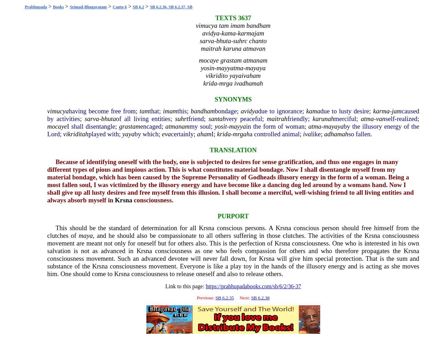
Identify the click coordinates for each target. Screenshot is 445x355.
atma (367, 118)
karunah (323, 118)
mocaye (57, 126)
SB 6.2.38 (260, 297)
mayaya (333, 126)
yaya (128, 134)
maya (85, 235)
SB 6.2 (138, 7)
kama (313, 111)
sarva (91, 118)
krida (223, 134)
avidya (249, 111)
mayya (237, 126)
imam (170, 111)
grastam (129, 126)
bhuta (108, 118)
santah (217, 118)
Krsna (123, 200)
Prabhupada (36, 7)
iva (307, 134)
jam (397, 111)
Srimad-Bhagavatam (88, 7)
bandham (203, 111)
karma (381, 111)
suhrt (181, 118)
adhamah (336, 134)
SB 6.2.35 (225, 297)
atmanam (177, 126)
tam (144, 111)
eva (166, 134)
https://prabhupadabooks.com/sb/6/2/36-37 (253, 286)
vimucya (58, 111)
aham (204, 134)
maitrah (277, 118)
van (381, 118)
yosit (221, 126)
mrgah (241, 134)
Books (58, 7)
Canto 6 (120, 7)
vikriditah (76, 134)
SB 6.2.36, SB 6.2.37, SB (171, 7)
